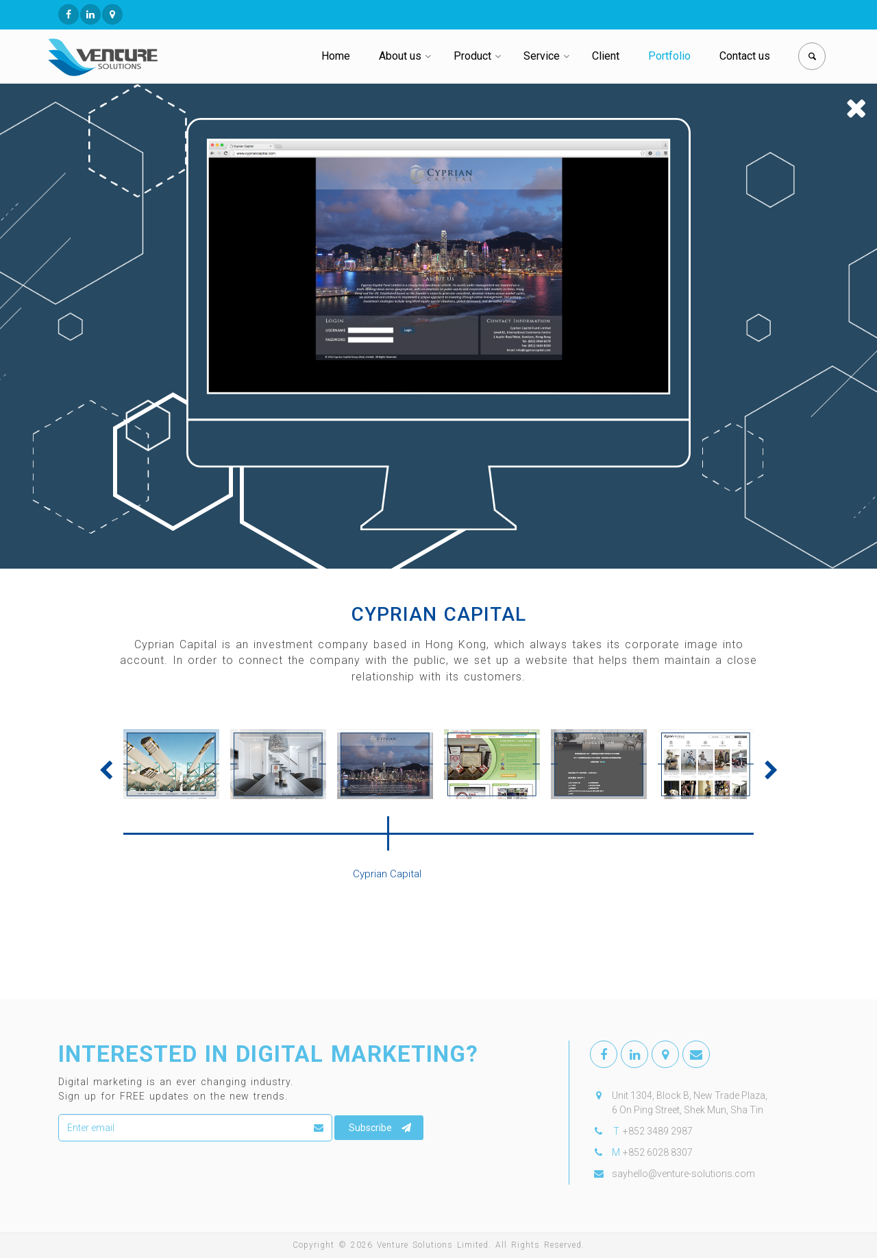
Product (472, 55)
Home (335, 55)
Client (605, 55)
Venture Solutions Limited (433, 1245)
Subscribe (380, 1127)
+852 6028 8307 (658, 1152)
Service (541, 55)
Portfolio (669, 55)
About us (400, 55)
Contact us (744, 55)
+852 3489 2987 (658, 1131)
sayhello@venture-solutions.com (683, 1173)
